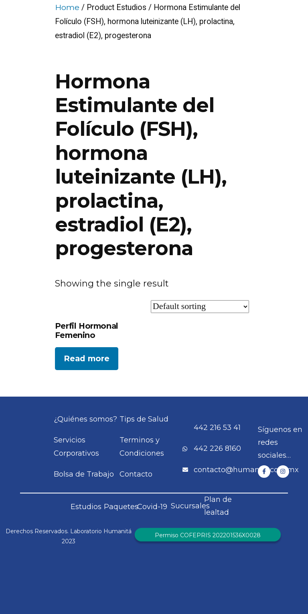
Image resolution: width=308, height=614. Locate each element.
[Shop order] (200, 306)
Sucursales (190, 505)
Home (67, 7)
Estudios (86, 506)
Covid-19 (152, 506)
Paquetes (121, 506)
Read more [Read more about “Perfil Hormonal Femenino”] (86, 358)
